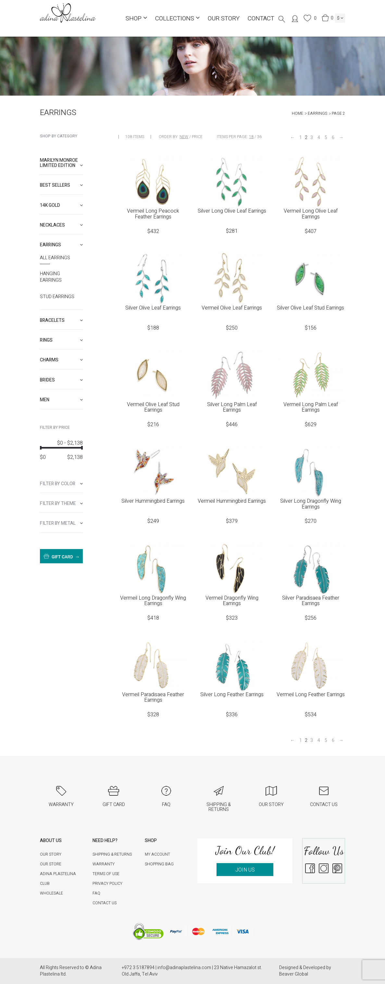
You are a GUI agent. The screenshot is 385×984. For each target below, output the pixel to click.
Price (197, 137)
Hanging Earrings (51, 277)
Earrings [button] (61, 244)
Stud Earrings (57, 297)
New (184, 137)
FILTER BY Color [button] (61, 483)
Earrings (317, 113)
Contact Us (105, 903)
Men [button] (61, 399)
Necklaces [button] (61, 225)
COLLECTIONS (177, 18)
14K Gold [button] (61, 205)
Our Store (50, 864)
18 (251, 137)
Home (297, 113)
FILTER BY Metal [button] (61, 523)
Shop (136, 18)
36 (259, 137)
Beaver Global (293, 974)
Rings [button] (61, 340)
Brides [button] (61, 380)
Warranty (104, 864)
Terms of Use (106, 874)
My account (157, 854)
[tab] (61, 162)
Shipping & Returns (112, 854)
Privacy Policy (107, 883)
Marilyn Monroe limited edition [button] (61, 163)
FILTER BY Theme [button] (61, 503)
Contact (261, 18)
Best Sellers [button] (61, 185)
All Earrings (55, 258)
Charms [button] (61, 360)
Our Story (224, 18)
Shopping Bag (159, 864)
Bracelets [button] (61, 320)
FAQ (96, 893)
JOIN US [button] (245, 870)
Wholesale (51, 893)
